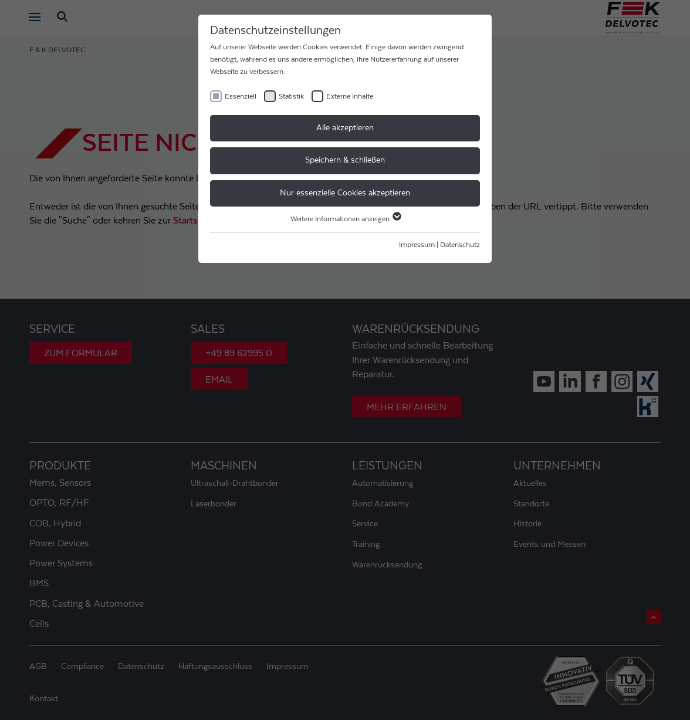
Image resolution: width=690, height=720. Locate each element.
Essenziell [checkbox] (240, 96)
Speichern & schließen (345, 160)
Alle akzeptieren (345, 128)
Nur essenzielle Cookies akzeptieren (345, 193)
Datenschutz (460, 245)
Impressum (417, 245)
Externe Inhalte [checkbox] (349, 96)
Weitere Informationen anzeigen (345, 219)
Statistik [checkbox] (291, 96)
